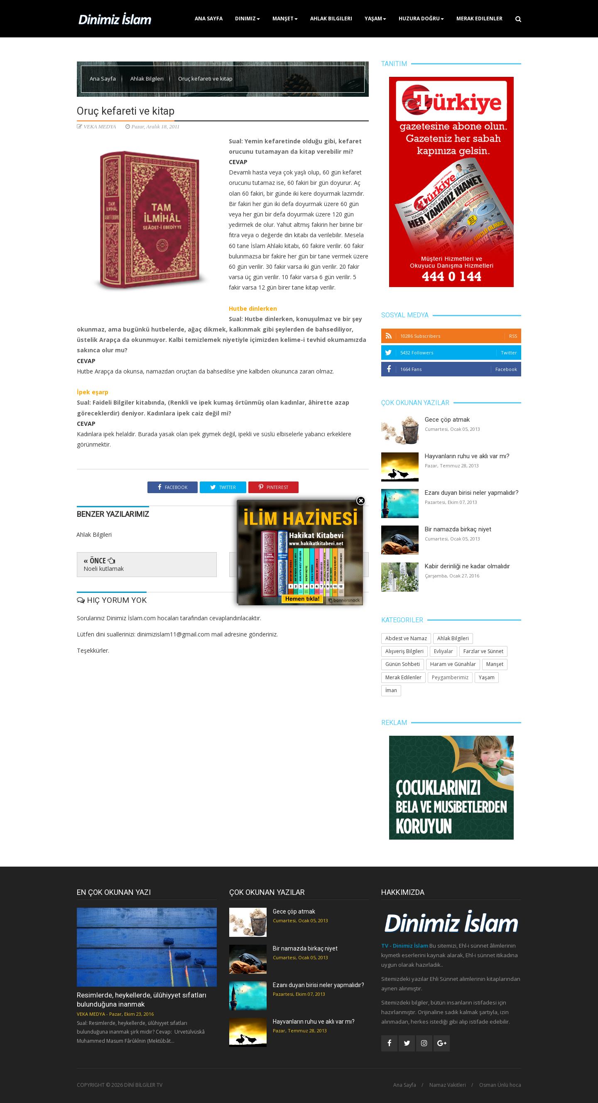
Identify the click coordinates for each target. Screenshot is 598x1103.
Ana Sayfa (209, 18)
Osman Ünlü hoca (500, 1085)
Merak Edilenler (479, 18)
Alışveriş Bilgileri (404, 651)
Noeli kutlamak (103, 568)
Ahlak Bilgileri (331, 18)
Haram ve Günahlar (453, 664)
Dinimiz (247, 18)
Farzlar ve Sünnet (483, 651)
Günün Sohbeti (402, 664)
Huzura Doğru (421, 18)
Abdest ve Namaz (406, 638)
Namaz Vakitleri (447, 1085)
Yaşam (375, 18)
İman (391, 690)
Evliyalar (443, 651)
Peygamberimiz (450, 677)
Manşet (285, 18)
